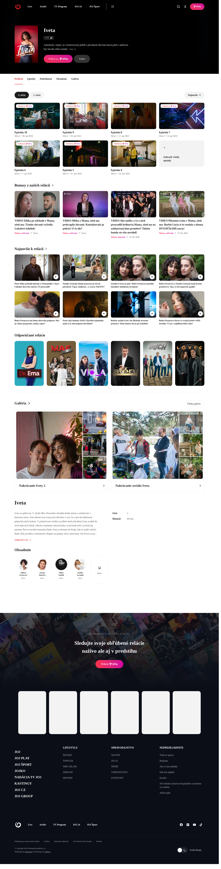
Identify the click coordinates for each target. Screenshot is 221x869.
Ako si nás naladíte (168, 766)
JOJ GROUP (25, 801)
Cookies (46, 846)
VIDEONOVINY (119, 772)
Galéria (75, 79)
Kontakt (99, 846)
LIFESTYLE (70, 747)
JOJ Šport (94, 6)
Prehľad (19, 79)
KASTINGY (24, 787)
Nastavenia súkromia (61, 846)
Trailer (82, 59)
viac (73, 49)
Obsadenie (61, 79)
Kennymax (29, 857)
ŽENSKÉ (67, 755)
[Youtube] (194, 829)
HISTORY (68, 778)
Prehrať (109, 664)
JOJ (18, 752)
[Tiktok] (201, 829)
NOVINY (115, 755)
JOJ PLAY (23, 759)
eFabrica (48, 857)
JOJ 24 (78, 6)
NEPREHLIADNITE (171, 747)
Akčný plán (165, 793)
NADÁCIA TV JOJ (30, 780)
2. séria (21, 95)
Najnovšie (194, 95)
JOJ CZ (21, 794)
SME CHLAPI (70, 766)
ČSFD (48, 38)
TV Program (60, 6)
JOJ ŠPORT (24, 766)
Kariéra (163, 778)
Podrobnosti (46, 79)
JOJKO (21, 773)
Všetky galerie (194, 403)
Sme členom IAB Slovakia (82, 846)
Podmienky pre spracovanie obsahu (27, 846)
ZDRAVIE (68, 772)
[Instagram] (188, 829)
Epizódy (31, 79)
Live (30, 6)
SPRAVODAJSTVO (122, 747)
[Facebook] (181, 829)
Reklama (164, 761)
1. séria (36, 95)
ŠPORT (114, 766)
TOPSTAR (68, 761)
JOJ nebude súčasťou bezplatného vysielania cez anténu (180, 785)
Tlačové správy (167, 755)
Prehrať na (58, 59)
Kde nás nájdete (167, 772)
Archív (43, 6)
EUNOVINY (117, 778)
